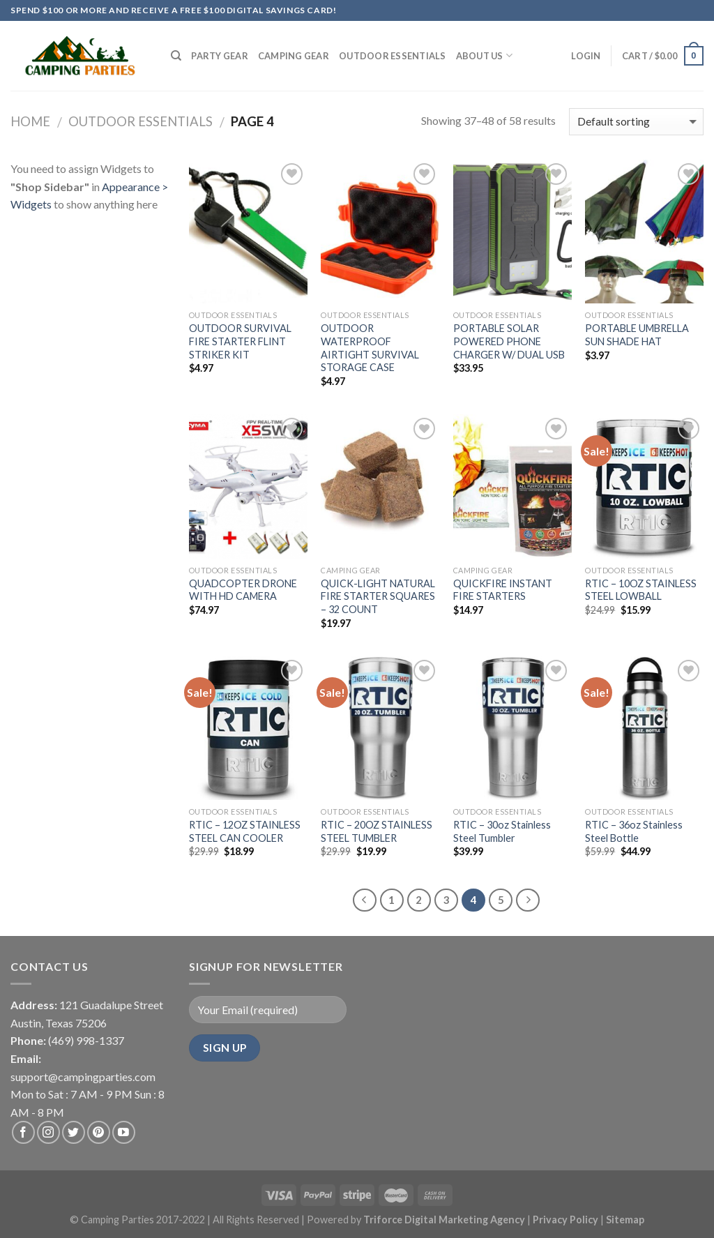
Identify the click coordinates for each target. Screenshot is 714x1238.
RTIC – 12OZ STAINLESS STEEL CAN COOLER (245, 831)
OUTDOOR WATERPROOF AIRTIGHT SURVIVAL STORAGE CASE (370, 347)
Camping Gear (293, 55)
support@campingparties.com (82, 1076)
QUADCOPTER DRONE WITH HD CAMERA (243, 590)
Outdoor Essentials (392, 55)
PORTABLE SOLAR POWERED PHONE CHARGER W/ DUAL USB (509, 341)
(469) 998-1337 (86, 1040)
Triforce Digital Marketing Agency (444, 1219)
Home (30, 121)
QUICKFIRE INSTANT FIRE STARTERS (502, 590)
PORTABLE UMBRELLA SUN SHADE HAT (637, 334)
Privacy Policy (566, 1219)
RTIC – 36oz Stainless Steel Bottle (634, 831)
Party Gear (219, 55)
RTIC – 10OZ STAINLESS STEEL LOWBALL (641, 590)
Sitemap (625, 1219)
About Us (484, 55)
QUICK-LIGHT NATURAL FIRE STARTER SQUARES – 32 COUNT (378, 596)
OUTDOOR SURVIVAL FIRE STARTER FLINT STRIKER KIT (240, 341)
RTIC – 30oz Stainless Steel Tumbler (502, 831)
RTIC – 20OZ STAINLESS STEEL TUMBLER (376, 831)
